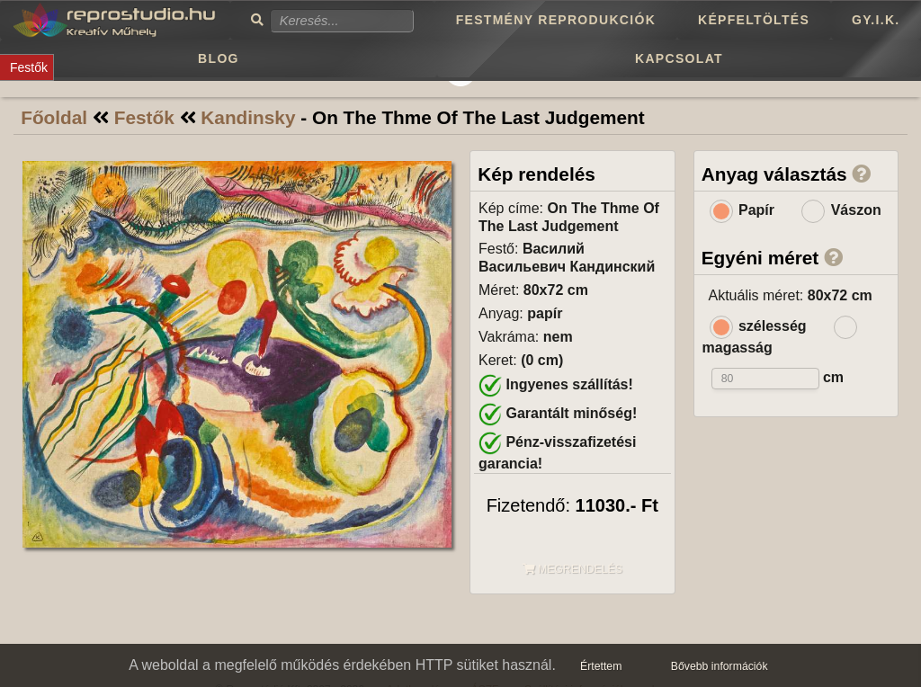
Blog (218, 58)
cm (833, 377)
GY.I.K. (876, 20)
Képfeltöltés (753, 20)
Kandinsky (248, 117)
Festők (144, 117)
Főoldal (54, 117)
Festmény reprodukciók (556, 20)
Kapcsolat (679, 58)
